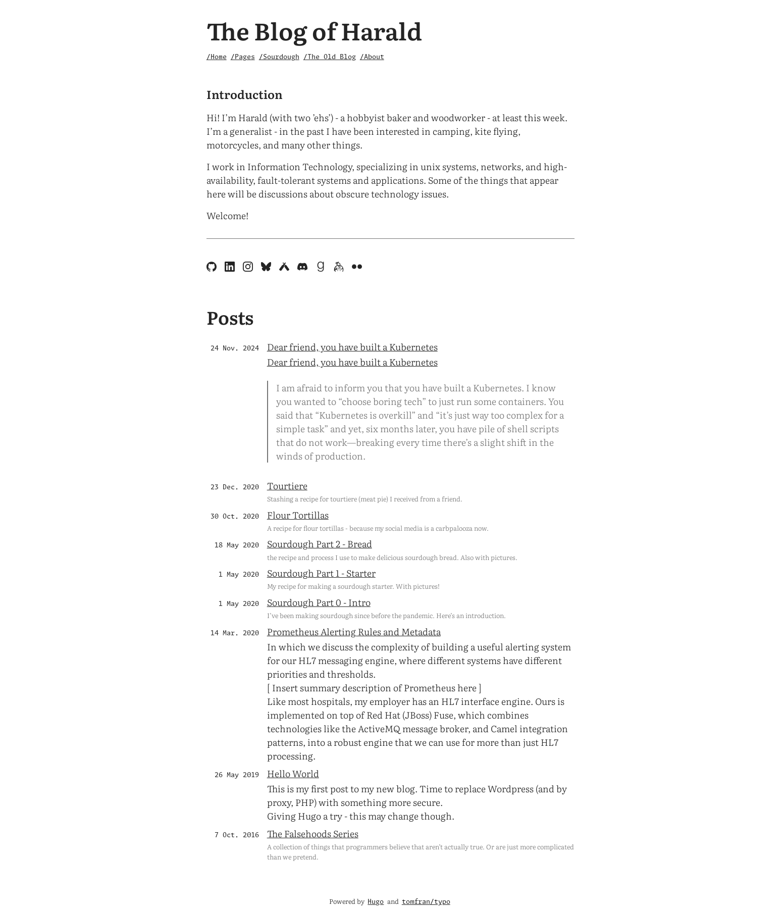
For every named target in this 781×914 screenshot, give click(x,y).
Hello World (293, 773)
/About (372, 57)
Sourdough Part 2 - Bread (319, 543)
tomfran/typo (426, 902)
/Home (216, 57)
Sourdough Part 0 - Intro (319, 602)
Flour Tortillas (298, 515)
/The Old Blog (329, 57)
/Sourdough (279, 57)
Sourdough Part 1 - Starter (321, 573)
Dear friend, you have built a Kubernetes (352, 346)
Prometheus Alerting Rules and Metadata (354, 631)
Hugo (376, 902)
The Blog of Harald (314, 30)
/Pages (243, 57)
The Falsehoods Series (312, 833)
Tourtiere (287, 485)
